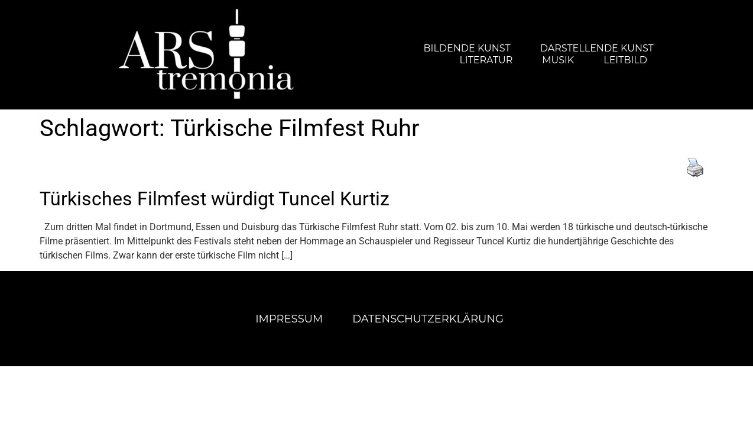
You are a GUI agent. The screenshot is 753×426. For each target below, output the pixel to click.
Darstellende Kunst (597, 48)
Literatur (485, 60)
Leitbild (625, 60)
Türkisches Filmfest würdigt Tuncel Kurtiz (215, 199)
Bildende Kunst (467, 48)
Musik (558, 60)
